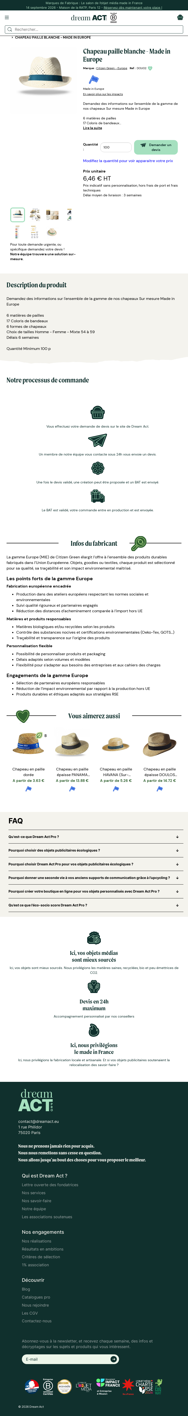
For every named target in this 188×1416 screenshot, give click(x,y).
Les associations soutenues (47, 1216)
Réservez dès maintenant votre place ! (133, 7)
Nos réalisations (36, 1241)
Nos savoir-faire (36, 1200)
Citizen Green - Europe (111, 68)
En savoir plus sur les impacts (103, 94)
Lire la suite (92, 128)
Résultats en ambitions (42, 1249)
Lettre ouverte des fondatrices (50, 1184)
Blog (26, 1289)
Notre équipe (34, 1208)
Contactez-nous (36, 1320)
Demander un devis (155, 147)
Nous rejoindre (35, 1305)
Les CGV (30, 1313)
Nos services (33, 1192)
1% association (35, 1264)
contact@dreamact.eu (38, 1121)
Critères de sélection (41, 1256)
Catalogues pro (36, 1297)
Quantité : (90, 146)
